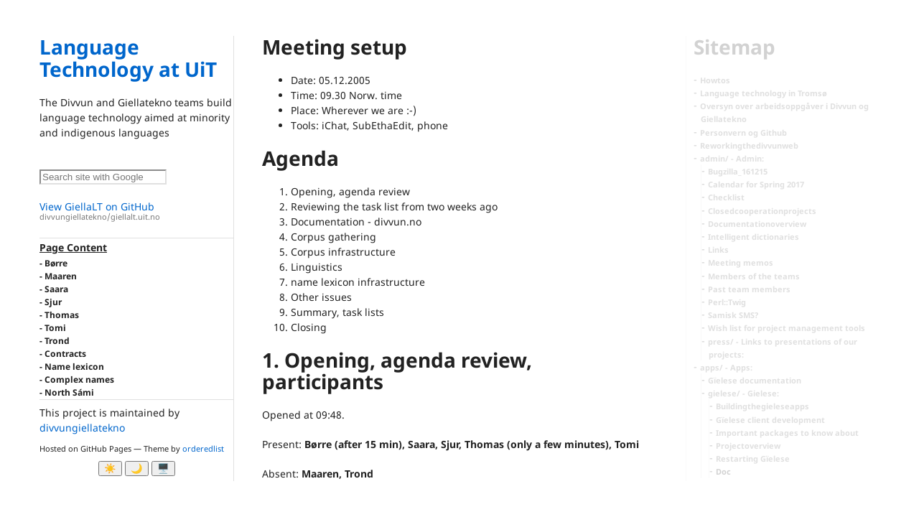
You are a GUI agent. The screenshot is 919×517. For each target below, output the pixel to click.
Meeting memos (740, 262)
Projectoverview (748, 445)
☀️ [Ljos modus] (110, 468)
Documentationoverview (757, 223)
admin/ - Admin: (732, 158)
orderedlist (203, 448)
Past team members (749, 289)
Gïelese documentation (754, 380)
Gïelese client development (770, 419)
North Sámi (69, 392)
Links (718, 249)
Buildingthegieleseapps (762, 406)
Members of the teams (754, 276)
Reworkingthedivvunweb (749, 145)
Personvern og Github (743, 132)
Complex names (79, 379)
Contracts (65, 354)
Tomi (55, 328)
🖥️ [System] (163, 468)
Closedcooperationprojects (762, 210)
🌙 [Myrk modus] (137, 468)
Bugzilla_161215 (738, 171)
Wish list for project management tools (786, 327)
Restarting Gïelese (753, 458)
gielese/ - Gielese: (743, 393)
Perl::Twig (727, 302)
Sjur (53, 302)
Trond (57, 341)
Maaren (61, 276)
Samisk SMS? (733, 314)
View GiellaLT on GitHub (136, 211)
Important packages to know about (787, 432)
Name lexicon (74, 366)
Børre (56, 263)
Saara (56, 289)
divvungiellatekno (82, 427)
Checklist (726, 197)
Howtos (715, 80)
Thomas (62, 315)
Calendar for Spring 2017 (756, 184)
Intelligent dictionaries (753, 236)
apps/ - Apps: (726, 367)
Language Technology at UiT (128, 58)
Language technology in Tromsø (763, 93)
